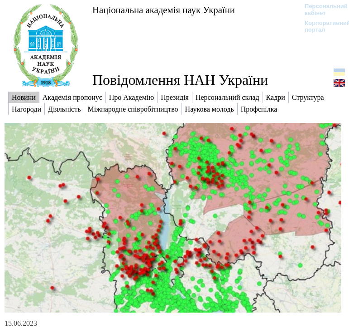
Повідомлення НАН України (180, 80)
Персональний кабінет (322, 9)
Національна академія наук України (163, 10)
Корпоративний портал (322, 26)
